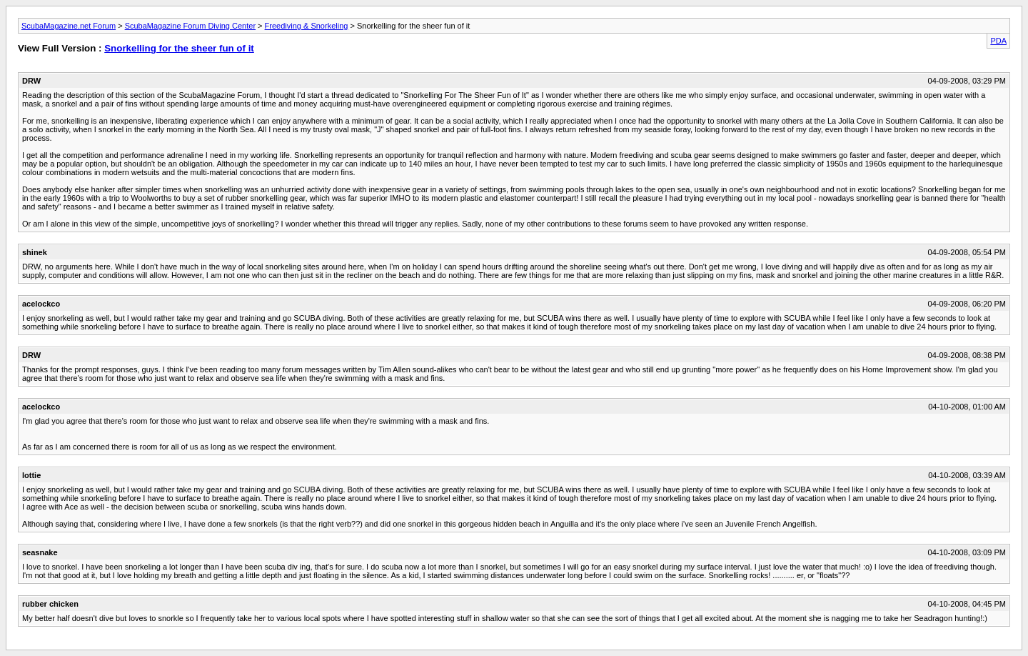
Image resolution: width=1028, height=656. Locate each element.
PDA (998, 40)
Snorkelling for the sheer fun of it (179, 48)
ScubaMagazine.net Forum (68, 25)
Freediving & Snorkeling (306, 25)
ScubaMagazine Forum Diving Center (190, 25)
